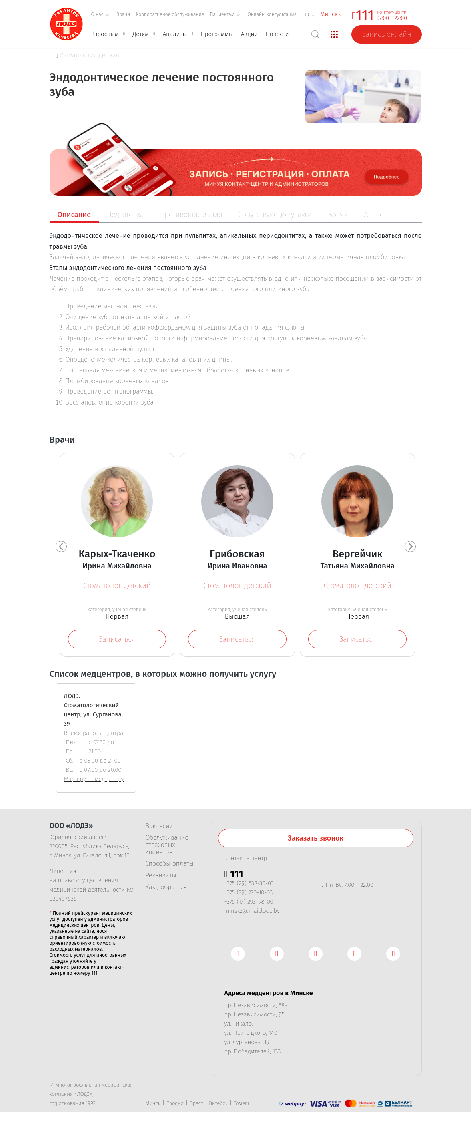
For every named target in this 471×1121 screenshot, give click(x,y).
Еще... (307, 14)
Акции (249, 34)
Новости (277, 34)
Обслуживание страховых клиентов (167, 847)
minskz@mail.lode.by (252, 913)
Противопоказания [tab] (191, 214)
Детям (140, 34)
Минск (153, 1106)
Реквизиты (161, 878)
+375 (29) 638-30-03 (249, 885)
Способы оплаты (170, 866)
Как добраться (166, 889)
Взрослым (105, 34)
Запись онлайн (386, 34)
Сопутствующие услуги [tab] (275, 214)
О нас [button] (100, 14)
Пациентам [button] (225, 14)
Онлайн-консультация (272, 14)
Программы (217, 34)
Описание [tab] (74, 214)
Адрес (373, 214)
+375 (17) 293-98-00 (248, 904)
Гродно (175, 1106)
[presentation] (61, 547)
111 (365, 15)
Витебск (218, 1106)
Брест (196, 1106)
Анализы (175, 34)
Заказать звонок (315, 840)
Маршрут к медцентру (94, 781)
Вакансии (159, 828)
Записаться (117, 639)
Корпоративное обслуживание (170, 14)
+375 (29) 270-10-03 (248, 894)
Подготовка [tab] (125, 214)
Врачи (123, 14)
